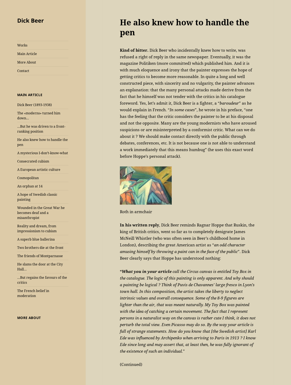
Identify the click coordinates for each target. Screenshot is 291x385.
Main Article (27, 53)
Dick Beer (30, 20)
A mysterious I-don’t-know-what (42, 153)
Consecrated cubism (33, 161)
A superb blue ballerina (36, 239)
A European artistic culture (38, 169)
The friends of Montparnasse (40, 256)
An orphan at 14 (30, 186)
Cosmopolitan (28, 178)
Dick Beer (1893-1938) (34, 105)
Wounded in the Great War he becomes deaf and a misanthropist (41, 212)
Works (22, 45)
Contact (23, 70)
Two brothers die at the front (40, 247)
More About (26, 62)
